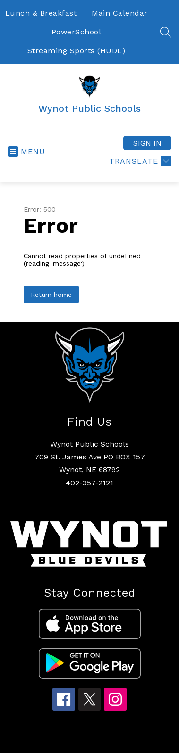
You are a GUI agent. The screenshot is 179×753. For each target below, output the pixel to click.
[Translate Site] (139, 161)
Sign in (147, 143)
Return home (51, 294)
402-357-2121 (89, 482)
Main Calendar (120, 12)
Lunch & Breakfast (41, 12)
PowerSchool (76, 31)
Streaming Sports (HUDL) (76, 50)
